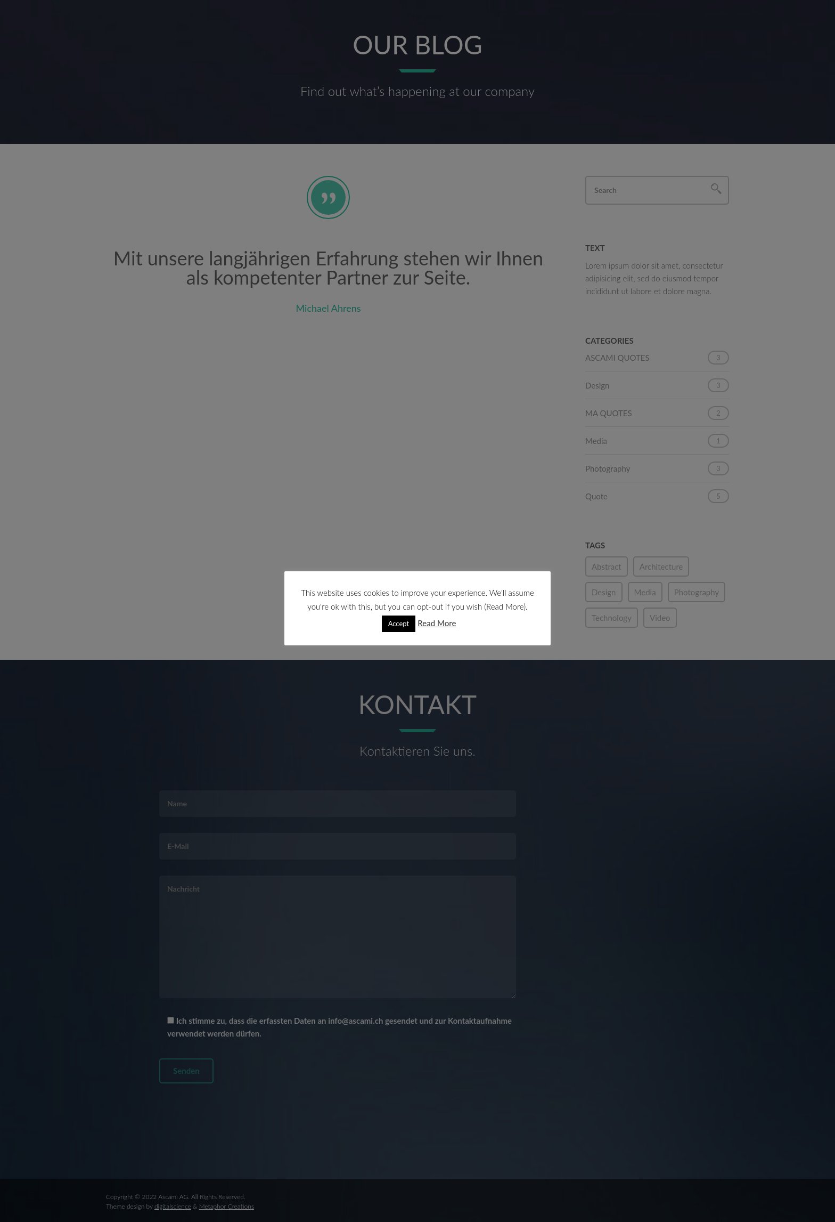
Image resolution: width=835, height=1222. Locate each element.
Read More (437, 623)
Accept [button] (399, 623)
